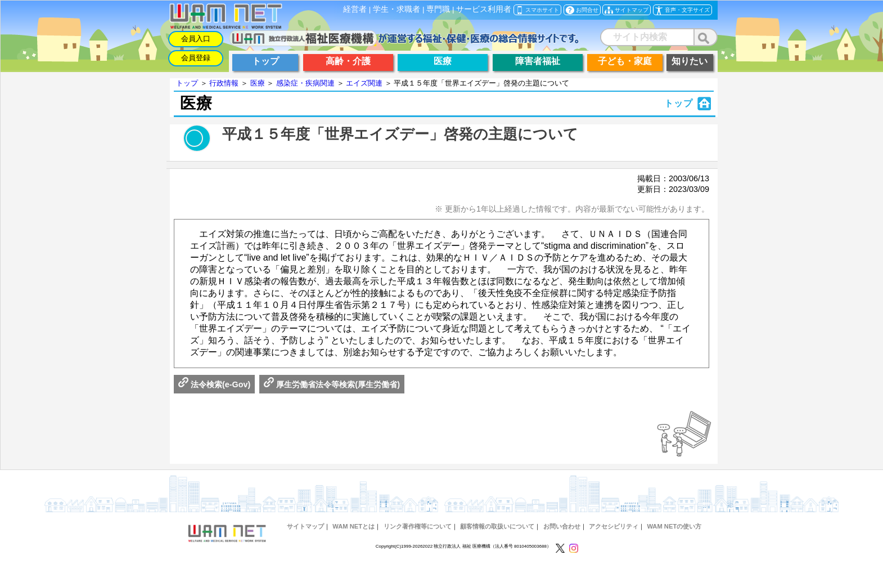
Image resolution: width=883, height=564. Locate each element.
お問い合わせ (561, 526)
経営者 (355, 9)
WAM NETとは (353, 526)
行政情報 (223, 83)
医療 (257, 83)
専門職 (438, 9)
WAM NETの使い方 (674, 526)
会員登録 (195, 57)
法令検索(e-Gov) (214, 384)
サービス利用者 (483, 9)
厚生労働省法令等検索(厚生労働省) (332, 384)
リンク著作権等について (418, 526)
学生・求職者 (396, 9)
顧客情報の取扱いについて (497, 526)
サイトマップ (305, 526)
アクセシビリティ (613, 526)
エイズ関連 (364, 83)
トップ (187, 83)
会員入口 (195, 38)
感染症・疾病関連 (305, 83)
